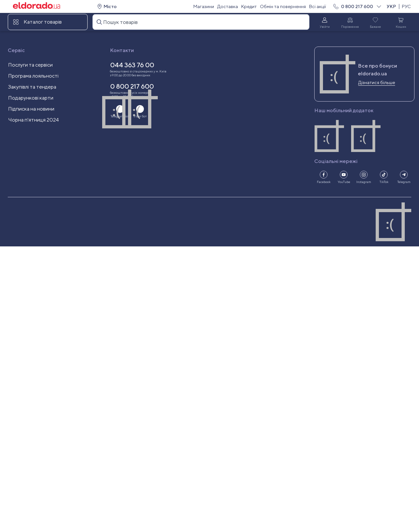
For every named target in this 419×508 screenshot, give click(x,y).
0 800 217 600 (357, 6)
